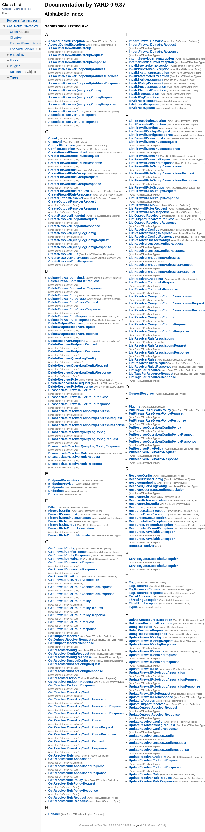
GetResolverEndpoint (64, 678)
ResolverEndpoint (142, 482)
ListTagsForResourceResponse (152, 377)
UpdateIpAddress (142, 700)
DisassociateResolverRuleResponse (75, 463)
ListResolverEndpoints (146, 278)
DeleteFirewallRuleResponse (69, 320)
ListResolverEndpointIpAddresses (154, 257)
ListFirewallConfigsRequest (149, 131)
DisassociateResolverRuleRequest (74, 456)
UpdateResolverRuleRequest (150, 778)
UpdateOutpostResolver (147, 704)
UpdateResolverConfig (146, 721)
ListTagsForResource (145, 370)
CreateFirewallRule (62, 170)
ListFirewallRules (142, 205)
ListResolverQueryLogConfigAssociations (160, 296)
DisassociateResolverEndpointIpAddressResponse (86, 425)
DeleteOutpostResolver (65, 323)
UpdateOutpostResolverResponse (154, 714)
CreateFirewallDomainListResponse (75, 163)
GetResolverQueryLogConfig (70, 692)
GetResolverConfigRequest (68, 653)
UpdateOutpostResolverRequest (153, 707)
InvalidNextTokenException (149, 65)
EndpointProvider (61, 483)
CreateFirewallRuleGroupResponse (74, 184)
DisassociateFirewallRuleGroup (72, 390)
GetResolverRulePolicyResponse (73, 790)
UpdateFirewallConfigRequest (151, 641)
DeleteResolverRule (63, 379)
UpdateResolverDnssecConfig (151, 735)
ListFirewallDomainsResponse (151, 163)
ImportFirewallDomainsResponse (153, 51)
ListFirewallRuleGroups (146, 187)
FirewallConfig (59, 510)
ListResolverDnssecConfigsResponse (157, 250)
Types (133, 607)
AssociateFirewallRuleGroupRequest (75, 55)
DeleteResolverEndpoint (66, 341)
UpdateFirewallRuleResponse (151, 697)
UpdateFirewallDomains (146, 651)
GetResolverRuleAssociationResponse (77, 773)
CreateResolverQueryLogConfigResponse (79, 247)
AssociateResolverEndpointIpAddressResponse (84, 83)
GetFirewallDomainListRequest (71, 562)
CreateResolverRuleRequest (69, 257)
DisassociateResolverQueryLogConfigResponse (84, 446)
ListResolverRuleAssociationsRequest (157, 345)
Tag (131, 582)
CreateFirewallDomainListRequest (73, 156)
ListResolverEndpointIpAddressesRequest (161, 264)
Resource (136, 507)
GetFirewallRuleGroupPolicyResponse (77, 615)
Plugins (134, 406)
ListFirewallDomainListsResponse (154, 149)
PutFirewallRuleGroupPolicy (150, 410)
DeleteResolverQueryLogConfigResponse (79, 372)
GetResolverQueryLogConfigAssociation (78, 699)
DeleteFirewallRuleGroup (67, 298)
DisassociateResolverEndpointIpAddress (79, 411)
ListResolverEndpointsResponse (153, 289)
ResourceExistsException (148, 510)
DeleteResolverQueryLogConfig (72, 358)
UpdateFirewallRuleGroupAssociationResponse (164, 686)
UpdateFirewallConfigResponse (152, 644)
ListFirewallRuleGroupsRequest (152, 191)
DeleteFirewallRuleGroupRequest (73, 302)
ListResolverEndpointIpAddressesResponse (162, 271)
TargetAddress (140, 596)
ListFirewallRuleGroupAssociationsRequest (161, 173)
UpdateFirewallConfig (145, 637)
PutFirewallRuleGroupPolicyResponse (157, 420)
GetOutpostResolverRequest (69, 639)
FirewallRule (57, 521)
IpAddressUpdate (142, 108)
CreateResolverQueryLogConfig (72, 233)
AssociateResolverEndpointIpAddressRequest (83, 76)
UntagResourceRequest (146, 630)
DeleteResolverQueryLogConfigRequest (78, 365)
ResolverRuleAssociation (148, 500)
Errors (53, 494)
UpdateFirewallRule (143, 669)
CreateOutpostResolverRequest (72, 201)
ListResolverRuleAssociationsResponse (159, 352)
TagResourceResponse (146, 593)
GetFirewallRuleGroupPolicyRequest (75, 608)
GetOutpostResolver (63, 636)
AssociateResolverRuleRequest (72, 115)
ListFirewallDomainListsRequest (153, 142)
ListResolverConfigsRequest (150, 233)
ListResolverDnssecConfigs (150, 240)
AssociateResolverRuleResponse (73, 122)
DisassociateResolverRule (68, 453)
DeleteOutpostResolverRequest (72, 327)
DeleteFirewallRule (62, 295)
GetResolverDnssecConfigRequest (74, 664)
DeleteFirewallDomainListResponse (75, 288)
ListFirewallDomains (144, 156)
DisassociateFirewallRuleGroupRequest (78, 397)
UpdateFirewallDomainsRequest (153, 655)
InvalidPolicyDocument (146, 79)
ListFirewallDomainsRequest (150, 159)
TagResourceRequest (145, 589)
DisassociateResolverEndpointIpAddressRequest (85, 418)
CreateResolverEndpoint (66, 215)
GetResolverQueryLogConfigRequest (76, 741)
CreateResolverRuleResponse (70, 261)
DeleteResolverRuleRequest (69, 383)
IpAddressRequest (143, 100)
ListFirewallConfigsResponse (151, 135)
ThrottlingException (144, 600)
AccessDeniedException (66, 41)
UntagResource (140, 627)
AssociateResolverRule (65, 111)
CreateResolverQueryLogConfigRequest (78, 240)
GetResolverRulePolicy (65, 780)
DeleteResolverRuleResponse (70, 386)
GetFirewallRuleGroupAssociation (73, 580)
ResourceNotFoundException (151, 525)
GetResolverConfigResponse (70, 657)
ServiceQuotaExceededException (154, 559)
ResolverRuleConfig (144, 503)
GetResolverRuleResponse (68, 801)
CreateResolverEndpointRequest (72, 219)
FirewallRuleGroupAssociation (71, 528)
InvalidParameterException (149, 72)
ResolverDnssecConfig (146, 479)
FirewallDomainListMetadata (69, 517)
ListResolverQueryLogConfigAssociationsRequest (166, 303)
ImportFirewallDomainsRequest (152, 44)
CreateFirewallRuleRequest (68, 191)
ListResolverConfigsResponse (151, 236)
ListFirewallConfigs (143, 127)
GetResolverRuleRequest (67, 797)
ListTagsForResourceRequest (151, 373)
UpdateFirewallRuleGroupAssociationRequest (163, 679)
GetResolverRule (61, 755)
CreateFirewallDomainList (67, 152)
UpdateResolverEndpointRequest (154, 760)
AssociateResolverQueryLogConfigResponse (82, 104)
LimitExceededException (147, 120)
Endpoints (56, 487)
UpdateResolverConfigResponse (153, 728)
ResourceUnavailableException (152, 532)
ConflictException (61, 145)
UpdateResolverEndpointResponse (155, 767)
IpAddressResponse (144, 104)
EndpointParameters (63, 480)
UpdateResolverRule (144, 774)
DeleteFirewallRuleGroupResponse (74, 309)
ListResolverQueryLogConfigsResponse (159, 331)
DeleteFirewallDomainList (67, 277)
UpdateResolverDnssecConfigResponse (159, 749)
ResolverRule (139, 496)
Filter (52, 507)
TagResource (139, 586)
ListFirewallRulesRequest (148, 208)
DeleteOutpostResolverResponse (73, 334)
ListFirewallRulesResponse (149, 212)
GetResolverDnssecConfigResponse (75, 671)
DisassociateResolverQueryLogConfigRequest (83, 439)
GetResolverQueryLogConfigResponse (77, 748)
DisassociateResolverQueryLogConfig (77, 432)
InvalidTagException (144, 93)
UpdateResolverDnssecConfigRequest (157, 742)
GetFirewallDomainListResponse (72, 569)
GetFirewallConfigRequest (68, 551)
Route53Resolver (142, 546)
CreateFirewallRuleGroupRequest (73, 177)
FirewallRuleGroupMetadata (69, 535)
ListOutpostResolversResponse (152, 222)
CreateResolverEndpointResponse (74, 226)
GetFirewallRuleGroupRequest (71, 622)
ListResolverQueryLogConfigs (151, 317)
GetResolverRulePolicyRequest (71, 783)
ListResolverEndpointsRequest (152, 282)
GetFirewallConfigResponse (69, 555)
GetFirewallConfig (61, 548)
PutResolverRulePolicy (146, 448)
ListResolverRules (142, 359)
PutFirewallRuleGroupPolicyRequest (156, 413)
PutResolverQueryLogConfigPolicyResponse (162, 441)
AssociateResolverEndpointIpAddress (76, 69)
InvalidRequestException (147, 86)
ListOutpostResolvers (145, 215)
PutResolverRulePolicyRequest (152, 452)
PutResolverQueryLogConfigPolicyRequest (161, 434)
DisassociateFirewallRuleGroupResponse (79, 404)
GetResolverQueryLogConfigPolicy (74, 720)
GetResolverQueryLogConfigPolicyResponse (82, 734)
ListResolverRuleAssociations (151, 338)
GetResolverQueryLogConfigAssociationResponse (86, 713)
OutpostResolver (141, 393)
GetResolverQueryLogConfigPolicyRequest (80, 727)
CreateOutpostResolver (66, 198)
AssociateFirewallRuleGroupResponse (77, 62)
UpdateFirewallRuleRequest (149, 693)
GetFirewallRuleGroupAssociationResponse (81, 594)
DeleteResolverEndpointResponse (74, 351)
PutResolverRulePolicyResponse (153, 459)
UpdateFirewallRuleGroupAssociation (157, 672)
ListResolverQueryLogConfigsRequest (158, 324)
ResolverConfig (140, 475)
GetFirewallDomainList (65, 559)
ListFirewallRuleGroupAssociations (155, 166)
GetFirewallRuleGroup (65, 576)
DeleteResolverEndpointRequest (72, 344)
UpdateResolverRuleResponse (152, 781)
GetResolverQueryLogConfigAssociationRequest (85, 706)
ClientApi (55, 142)
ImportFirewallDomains (146, 41)
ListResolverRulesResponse (150, 366)
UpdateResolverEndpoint (147, 756)
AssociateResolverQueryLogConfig (74, 90)
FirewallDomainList (62, 514)
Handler (54, 814)
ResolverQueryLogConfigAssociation (157, 489)
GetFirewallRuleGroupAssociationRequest (80, 587)
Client (52, 138)
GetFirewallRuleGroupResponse (72, 629)
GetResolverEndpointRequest (70, 681)
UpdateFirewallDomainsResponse (154, 662)
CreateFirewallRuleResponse (70, 194)
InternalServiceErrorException (151, 58)
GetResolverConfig (62, 650)
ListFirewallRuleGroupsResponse (154, 198)
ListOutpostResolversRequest (151, 219)
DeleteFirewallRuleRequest (68, 316)
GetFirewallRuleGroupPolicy (69, 601)
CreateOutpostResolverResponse (73, 208)
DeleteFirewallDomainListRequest (73, 281)
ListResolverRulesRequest (149, 363)
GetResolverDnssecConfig (68, 660)
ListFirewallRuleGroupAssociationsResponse (163, 180)
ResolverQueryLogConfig (148, 486)
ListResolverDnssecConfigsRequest (156, 243)
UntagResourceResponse (148, 634)
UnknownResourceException (150, 620)
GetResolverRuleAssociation (69, 759)
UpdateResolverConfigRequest (152, 725)
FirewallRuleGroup (62, 525)
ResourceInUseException (148, 517)
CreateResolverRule (63, 254)
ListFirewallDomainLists (147, 138)
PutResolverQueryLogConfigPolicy (155, 427)
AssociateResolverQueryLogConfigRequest (81, 97)
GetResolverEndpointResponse (72, 685)
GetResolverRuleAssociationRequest (76, 766)
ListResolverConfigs (144, 229)
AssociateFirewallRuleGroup (69, 48)
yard (139, 825)
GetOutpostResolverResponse (71, 643)
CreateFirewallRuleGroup (67, 173)
